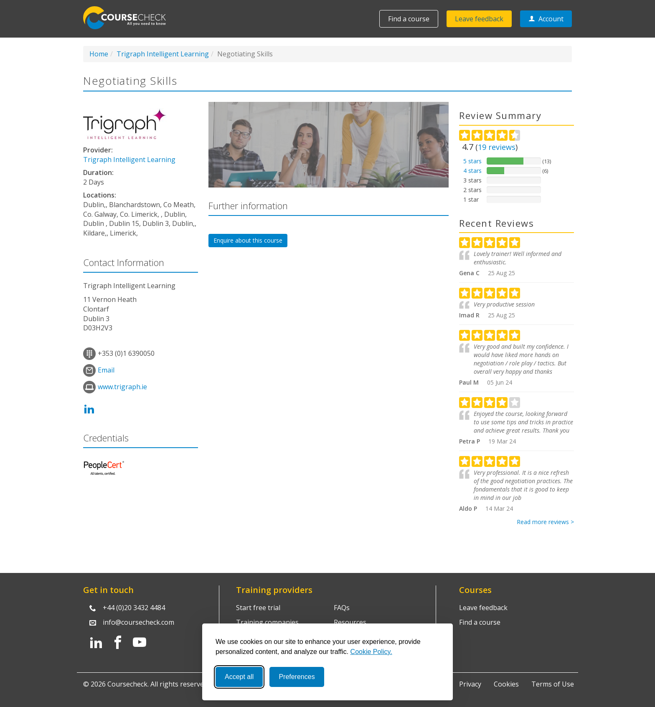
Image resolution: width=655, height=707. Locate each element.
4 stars (472, 171)
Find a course (408, 18)
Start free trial (258, 607)
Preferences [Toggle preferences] (297, 676)
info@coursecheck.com (138, 622)
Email (106, 370)
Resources (350, 622)
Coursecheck (129, 17)
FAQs (342, 607)
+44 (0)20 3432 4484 (134, 607)
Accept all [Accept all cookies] (239, 676)
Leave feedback (479, 18)
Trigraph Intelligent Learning (163, 53)
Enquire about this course (247, 240)
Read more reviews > (545, 522)
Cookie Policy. (371, 651)
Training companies (267, 622)
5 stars (472, 161)
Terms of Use (552, 684)
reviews (496, 147)
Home (98, 53)
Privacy (470, 684)
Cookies (506, 684)
